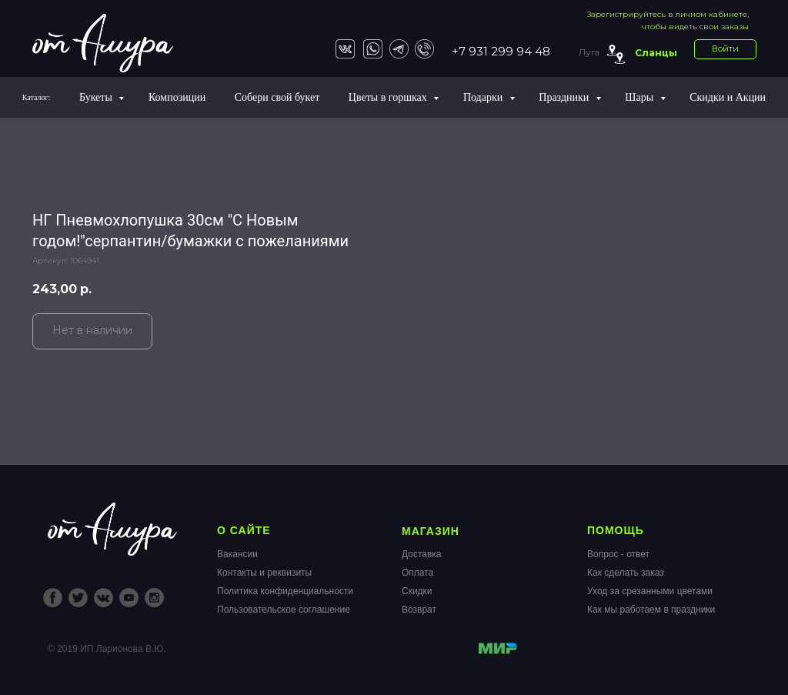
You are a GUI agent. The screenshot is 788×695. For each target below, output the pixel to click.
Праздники (565, 97)
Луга (589, 52)
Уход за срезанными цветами (650, 591)
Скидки (417, 591)
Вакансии (237, 554)
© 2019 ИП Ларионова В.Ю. (107, 648)
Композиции (177, 97)
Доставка (422, 554)
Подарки (484, 97)
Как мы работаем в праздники (651, 609)
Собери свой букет (277, 97)
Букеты (97, 97)
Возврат (419, 609)
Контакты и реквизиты (264, 572)
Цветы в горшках (389, 97)
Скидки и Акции (728, 97)
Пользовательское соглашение (283, 609)
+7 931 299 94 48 (501, 51)
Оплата (417, 572)
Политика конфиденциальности (285, 591)
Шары (640, 97)
